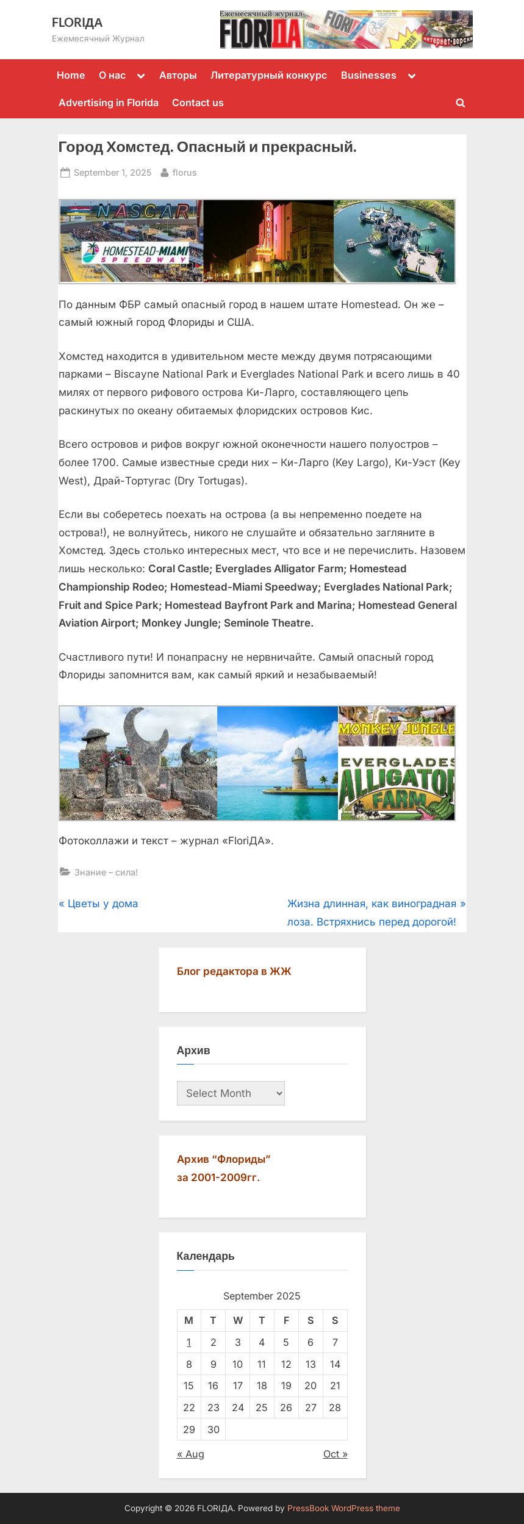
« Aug (190, 1454)
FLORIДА (77, 22)
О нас (112, 75)
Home (71, 75)
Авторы (178, 75)
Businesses (369, 75)
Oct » (335, 1454)
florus (185, 171)
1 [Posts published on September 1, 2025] (189, 1342)
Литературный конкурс (268, 75)
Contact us (198, 102)
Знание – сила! (106, 872)
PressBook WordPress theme (343, 1508)
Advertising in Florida (109, 102)
